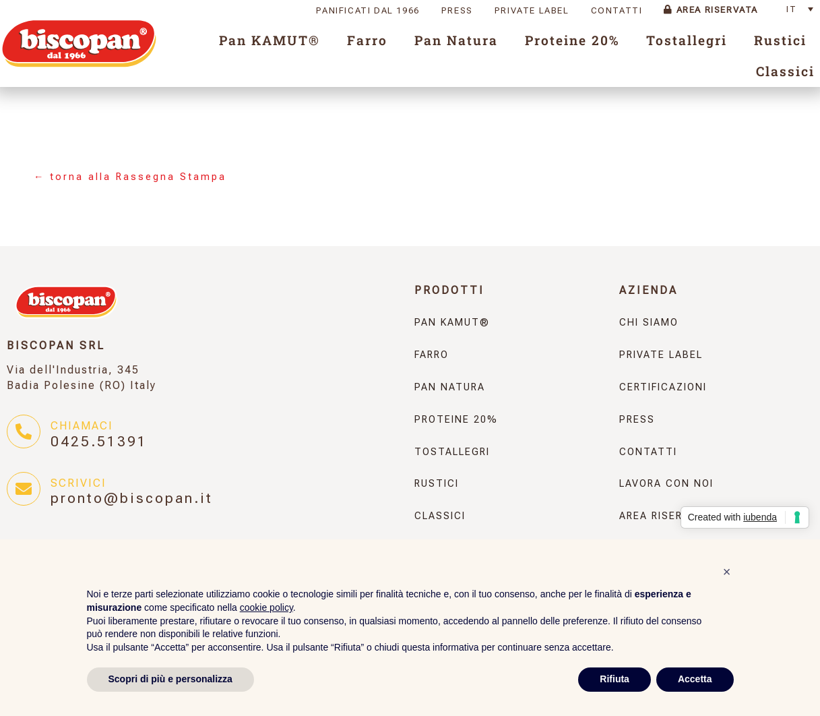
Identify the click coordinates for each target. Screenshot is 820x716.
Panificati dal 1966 (367, 10)
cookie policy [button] (266, 607)
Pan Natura (456, 40)
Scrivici (78, 483)
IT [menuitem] (791, 9)
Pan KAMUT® (269, 40)
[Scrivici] (23, 489)
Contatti (617, 10)
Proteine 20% (572, 40)
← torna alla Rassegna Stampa (130, 177)
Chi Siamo (649, 322)
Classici (785, 71)
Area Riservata (711, 9)
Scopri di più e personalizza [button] (170, 679)
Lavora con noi (666, 483)
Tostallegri (686, 40)
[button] (727, 572)
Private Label (532, 10)
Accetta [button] (695, 679)
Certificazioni (663, 387)
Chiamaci (82, 425)
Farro (367, 40)
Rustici (780, 40)
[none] (803, 8)
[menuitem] (803, 8)
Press (457, 10)
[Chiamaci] (23, 431)
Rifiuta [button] (614, 679)
